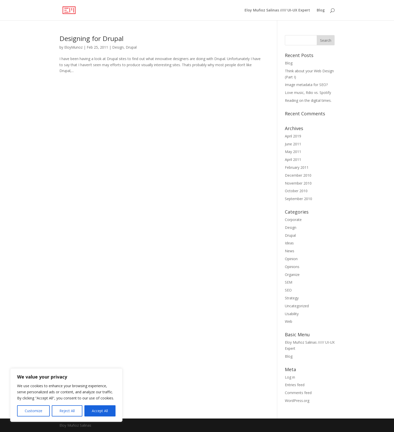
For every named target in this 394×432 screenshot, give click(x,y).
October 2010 (296, 190)
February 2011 (297, 167)
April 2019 (293, 136)
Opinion (291, 258)
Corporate (293, 219)
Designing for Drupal (91, 38)
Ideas (289, 243)
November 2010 (298, 183)
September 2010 (298, 198)
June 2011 (293, 144)
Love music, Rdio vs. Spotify (308, 92)
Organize (292, 274)
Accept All (100, 410)
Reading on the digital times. (308, 100)
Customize (33, 410)
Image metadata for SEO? (306, 84)
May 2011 (293, 151)
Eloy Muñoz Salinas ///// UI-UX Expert (277, 10)
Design (118, 47)
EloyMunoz (73, 47)
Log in (290, 377)
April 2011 (293, 159)
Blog (321, 10)
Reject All (67, 410)
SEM (288, 282)
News (289, 250)
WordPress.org (297, 400)
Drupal (131, 47)
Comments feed (298, 392)
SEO (288, 290)
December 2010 (298, 175)
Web (288, 321)
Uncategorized (297, 305)
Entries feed (294, 384)
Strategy (292, 298)
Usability (292, 313)
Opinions (292, 266)
